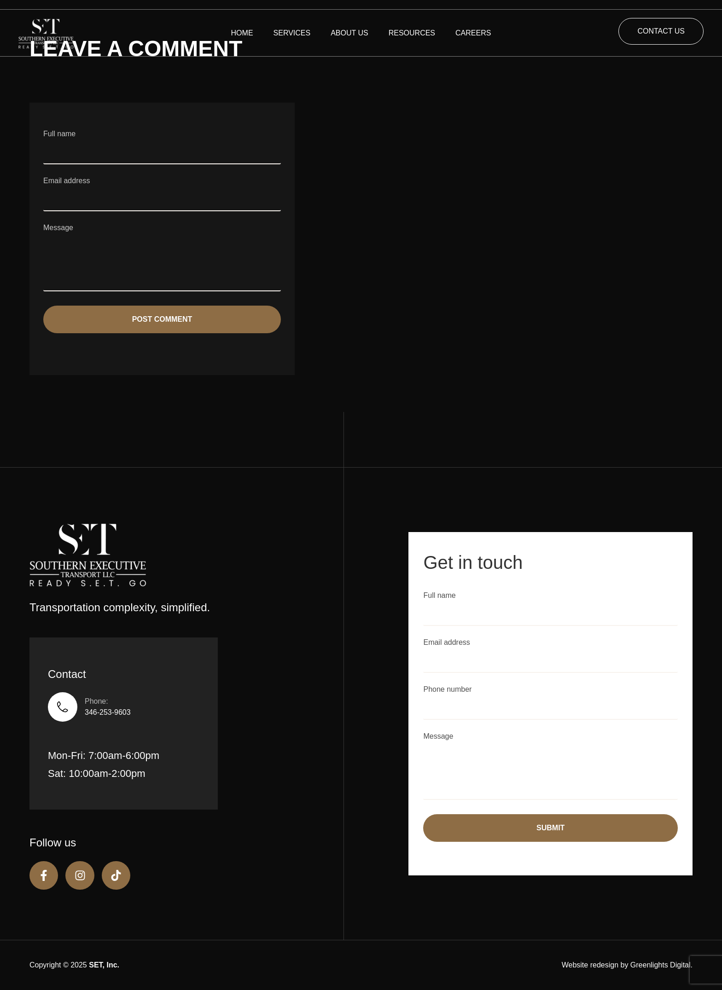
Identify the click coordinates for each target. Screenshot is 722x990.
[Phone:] (62, 707)
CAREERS (473, 33)
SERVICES (292, 33)
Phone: (96, 701)
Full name (162, 142)
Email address (162, 189)
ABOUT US (349, 33)
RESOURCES (412, 33)
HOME (242, 33)
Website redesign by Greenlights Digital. (627, 965)
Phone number (550, 698)
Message (162, 258)
